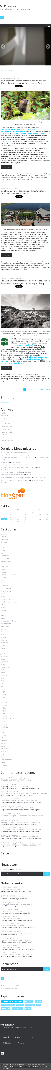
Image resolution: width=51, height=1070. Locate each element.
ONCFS (4, 141)
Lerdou (3, 786)
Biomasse (4, 572)
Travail (3, 746)
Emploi (46, 264)
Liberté (29, 475)
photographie (24, 380)
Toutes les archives (7, 441)
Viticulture (4, 762)
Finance (3, 629)
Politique (29, 378)
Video (3, 757)
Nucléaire (4, 681)
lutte (38, 1005)
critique (39, 380)
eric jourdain (5, 815)
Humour (3, 637)
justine (3, 829)
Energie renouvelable (8, 265)
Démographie (5, 599)
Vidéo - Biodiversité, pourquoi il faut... (28, 822)
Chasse (3, 577)
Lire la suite (6, 167)
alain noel (6, 1008)
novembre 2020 (6, 427)
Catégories (7, 1043)
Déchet (3, 596)
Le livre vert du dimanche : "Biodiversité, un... (28, 815)
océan (3, 683)
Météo (3, 673)
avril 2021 (4, 413)
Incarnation (16, 462)
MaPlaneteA (8, 6)
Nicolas (3, 779)
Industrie (4, 640)
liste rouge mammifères (38, 177)
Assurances (5, 558)
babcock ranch (18, 269)
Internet (3, 651)
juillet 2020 (4, 438)
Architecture (45, 174)
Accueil (6, 1037)
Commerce (4, 586)
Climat (44, 262)
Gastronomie (5, 632)
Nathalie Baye (5, 452)
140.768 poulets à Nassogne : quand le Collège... (17, 467)
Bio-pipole (4, 567)
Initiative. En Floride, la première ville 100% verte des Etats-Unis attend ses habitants (23, 192)
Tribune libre (5, 749)
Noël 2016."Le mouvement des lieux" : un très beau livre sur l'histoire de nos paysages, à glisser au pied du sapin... (25, 282)
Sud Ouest (4, 735)
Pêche (3, 689)
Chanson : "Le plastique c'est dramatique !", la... (25, 829)
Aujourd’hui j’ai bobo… (8, 455)
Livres (11, 378)
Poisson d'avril (6, 700)
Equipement (41, 376)
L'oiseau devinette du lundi (18, 779)
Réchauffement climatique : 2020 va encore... (26, 808)
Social (3, 722)
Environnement (39, 176)
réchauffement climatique (12, 1001)
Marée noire (5, 667)
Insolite (3, 648)
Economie (39, 264)
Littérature (4, 378)
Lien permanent (7, 174)
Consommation (6, 264)
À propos (18, 1037)
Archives (21, 1043)
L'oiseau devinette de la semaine (25, 801)
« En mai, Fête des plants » (10, 465)
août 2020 (4, 435)
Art (2, 553)
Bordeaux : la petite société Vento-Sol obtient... (17, 955)
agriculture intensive (25, 179)
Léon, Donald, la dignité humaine (12, 475)
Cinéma (3, 580)
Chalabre (25, 465)
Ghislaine (4, 808)
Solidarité (4, 724)
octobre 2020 (5, 429)
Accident (4, 534)
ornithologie (30, 1005)
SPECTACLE (4, 727)
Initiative (41, 265)
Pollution (17, 267)
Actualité (29, 174)
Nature (13, 177)
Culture (3, 594)
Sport (2, 730)
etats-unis (8, 269)
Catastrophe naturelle (8, 575)
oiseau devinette (8, 1005)
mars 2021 (4, 416)
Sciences (20, 177)
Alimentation (5, 542)
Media (3, 670)
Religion (3, 711)
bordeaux (20, 1005)
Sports (3, 732)
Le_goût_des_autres (26, 455)
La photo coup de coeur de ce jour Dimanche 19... (18, 458)
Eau (2, 605)
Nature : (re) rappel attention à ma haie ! (15, 480)
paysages (32, 380)
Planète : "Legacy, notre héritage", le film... (15, 940)
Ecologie (30, 176)
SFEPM (39, 137)
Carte (5, 853)
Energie (3, 618)
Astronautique (6, 561)
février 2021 (5, 418)
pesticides (4, 179)
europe (28, 1008)
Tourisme (4, 741)
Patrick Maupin (6, 793)
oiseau (38, 1001)
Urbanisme (44, 378)
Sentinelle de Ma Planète (9, 719)
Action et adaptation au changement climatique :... (31, 793)
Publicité (4, 708)
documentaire (17, 1008)
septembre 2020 (6, 432)
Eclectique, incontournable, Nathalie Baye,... (16, 477)
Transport (24, 267)
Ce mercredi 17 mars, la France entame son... (16, 904)
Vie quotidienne (33, 267)
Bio (2, 564)
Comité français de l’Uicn (13, 129)
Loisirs (3, 664)
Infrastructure (5, 177)
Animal (3, 545)
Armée (3, 550)
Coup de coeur (6, 591)
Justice (3, 654)
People (3, 692)
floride (26, 269)
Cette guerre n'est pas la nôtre (11, 472)
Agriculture (36, 174)
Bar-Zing (28, 472)
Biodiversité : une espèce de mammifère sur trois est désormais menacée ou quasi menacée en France (23, 82)
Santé (3, 713)
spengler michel (6, 822)
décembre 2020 (6, 424)
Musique (4, 675)
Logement (4, 267)
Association (5, 556)
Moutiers (4, 837)
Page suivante (45, 389)
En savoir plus (5, 1068)
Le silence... (5, 462)
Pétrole (3, 694)
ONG (2, 686)
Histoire (3, 634)
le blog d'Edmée (39, 477)
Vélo (2, 754)
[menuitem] (6, 1037)
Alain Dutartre (5, 801)
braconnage (12, 179)
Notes (31, 1037)
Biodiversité (5, 176)
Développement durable (18, 176)
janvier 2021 (5, 421)
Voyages (4, 765)
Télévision (4, 738)
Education (4, 613)
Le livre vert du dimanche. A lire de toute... (24, 837)
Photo (23, 378)
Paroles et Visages (20, 452)
